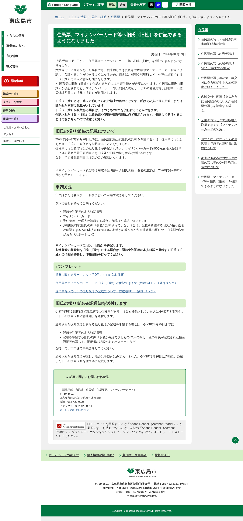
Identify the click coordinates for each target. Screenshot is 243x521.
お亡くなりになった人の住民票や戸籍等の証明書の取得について (219, 144)
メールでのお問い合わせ (74, 409)
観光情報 (12, 66)
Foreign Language (65, 4)
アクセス (8, 134)
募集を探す (9, 110)
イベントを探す (12, 102)
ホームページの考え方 (64, 455)
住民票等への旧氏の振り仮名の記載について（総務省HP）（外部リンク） (105, 291)
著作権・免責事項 (134, 455)
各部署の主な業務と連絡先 (142, 496)
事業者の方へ (15, 45)
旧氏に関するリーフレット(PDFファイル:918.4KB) (89, 274)
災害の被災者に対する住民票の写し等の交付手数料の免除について (219, 162)
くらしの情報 (15, 35)
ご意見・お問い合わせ (16, 127)
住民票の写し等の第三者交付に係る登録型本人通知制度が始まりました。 (219, 82)
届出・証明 (98, 17)
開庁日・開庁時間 (14, 141)
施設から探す (11, 93)
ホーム (59, 17)
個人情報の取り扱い (100, 455)
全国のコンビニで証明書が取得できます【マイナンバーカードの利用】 (219, 125)
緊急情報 (17, 81)
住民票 (115, 17)
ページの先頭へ (235, 440)
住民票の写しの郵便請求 (217, 53)
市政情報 (12, 56)
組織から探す (11, 118)
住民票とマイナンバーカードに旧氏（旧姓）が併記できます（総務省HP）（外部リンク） (116, 283)
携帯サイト (162, 455)
